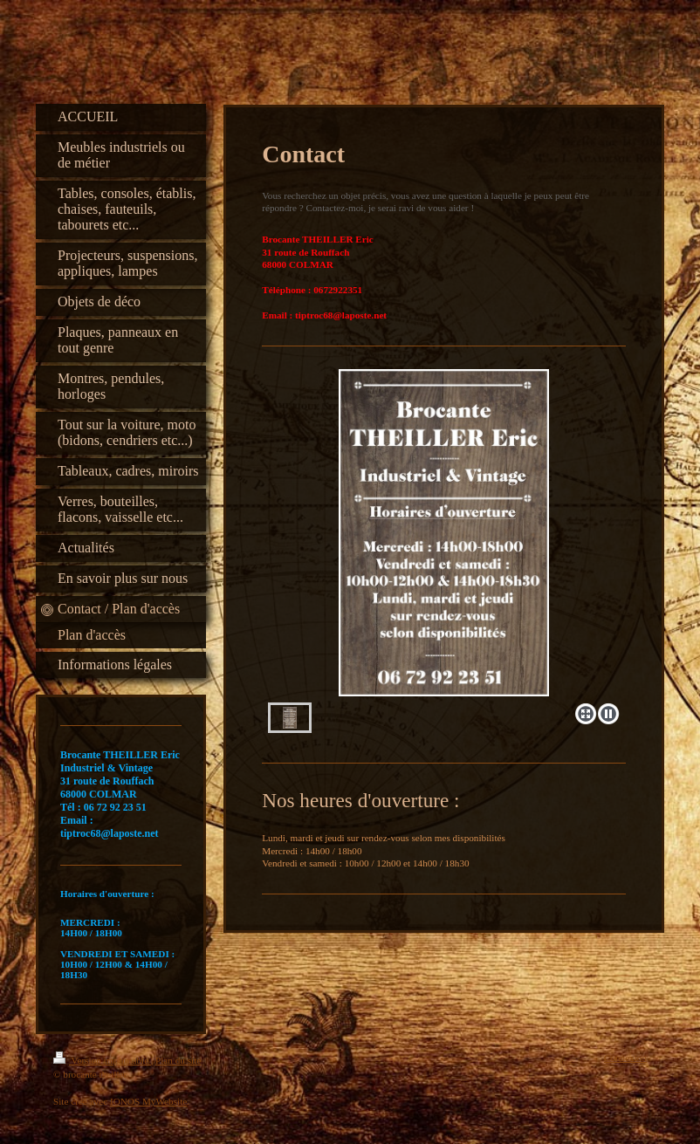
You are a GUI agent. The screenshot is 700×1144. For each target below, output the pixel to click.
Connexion (625, 1057)
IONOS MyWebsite (148, 1101)
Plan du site (178, 1060)
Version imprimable (102, 1060)
